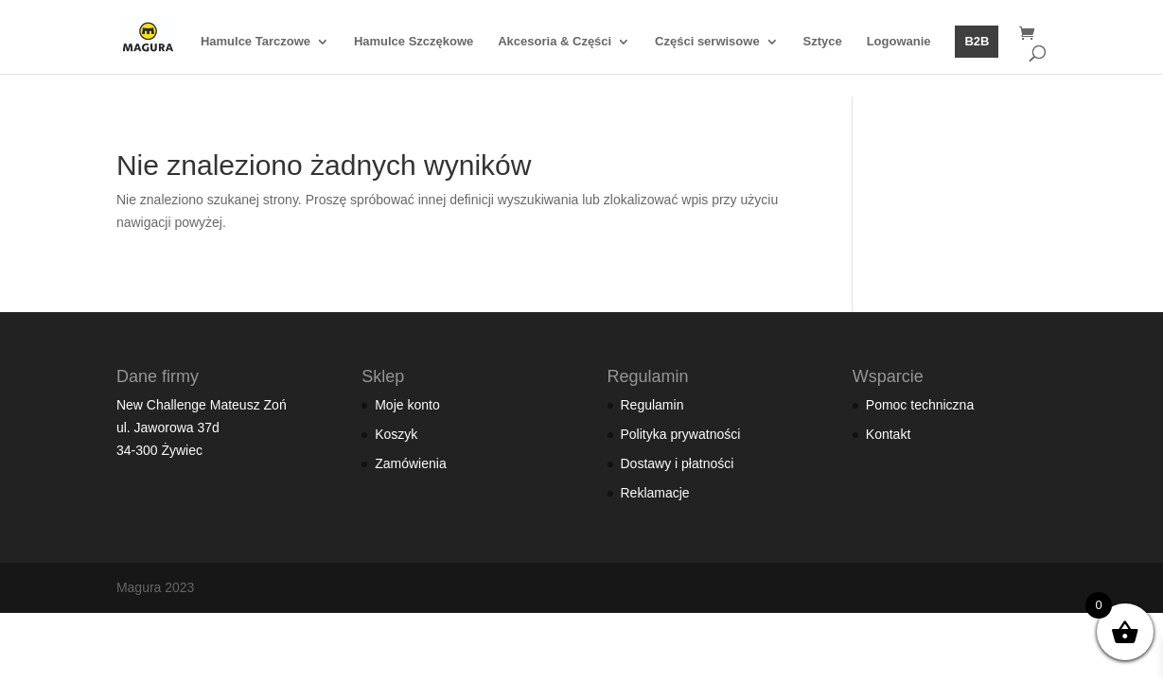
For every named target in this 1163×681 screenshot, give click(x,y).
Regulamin (652, 404)
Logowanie (899, 41)
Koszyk (396, 434)
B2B (976, 41)
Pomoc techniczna (920, 404)
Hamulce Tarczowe (255, 41)
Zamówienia (410, 463)
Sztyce (822, 41)
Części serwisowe (707, 41)
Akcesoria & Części (554, 41)
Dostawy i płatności (677, 463)
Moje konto (407, 404)
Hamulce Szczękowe (413, 41)
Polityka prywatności (681, 434)
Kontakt (888, 434)
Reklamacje (655, 492)
